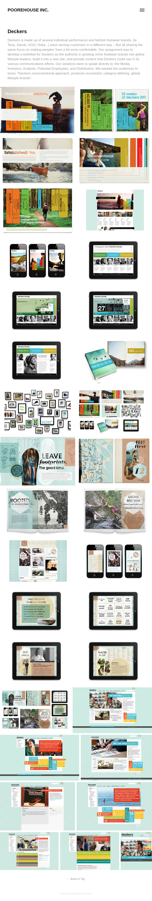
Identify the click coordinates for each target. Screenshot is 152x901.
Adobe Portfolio (83, 893)
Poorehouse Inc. (28, 10)
